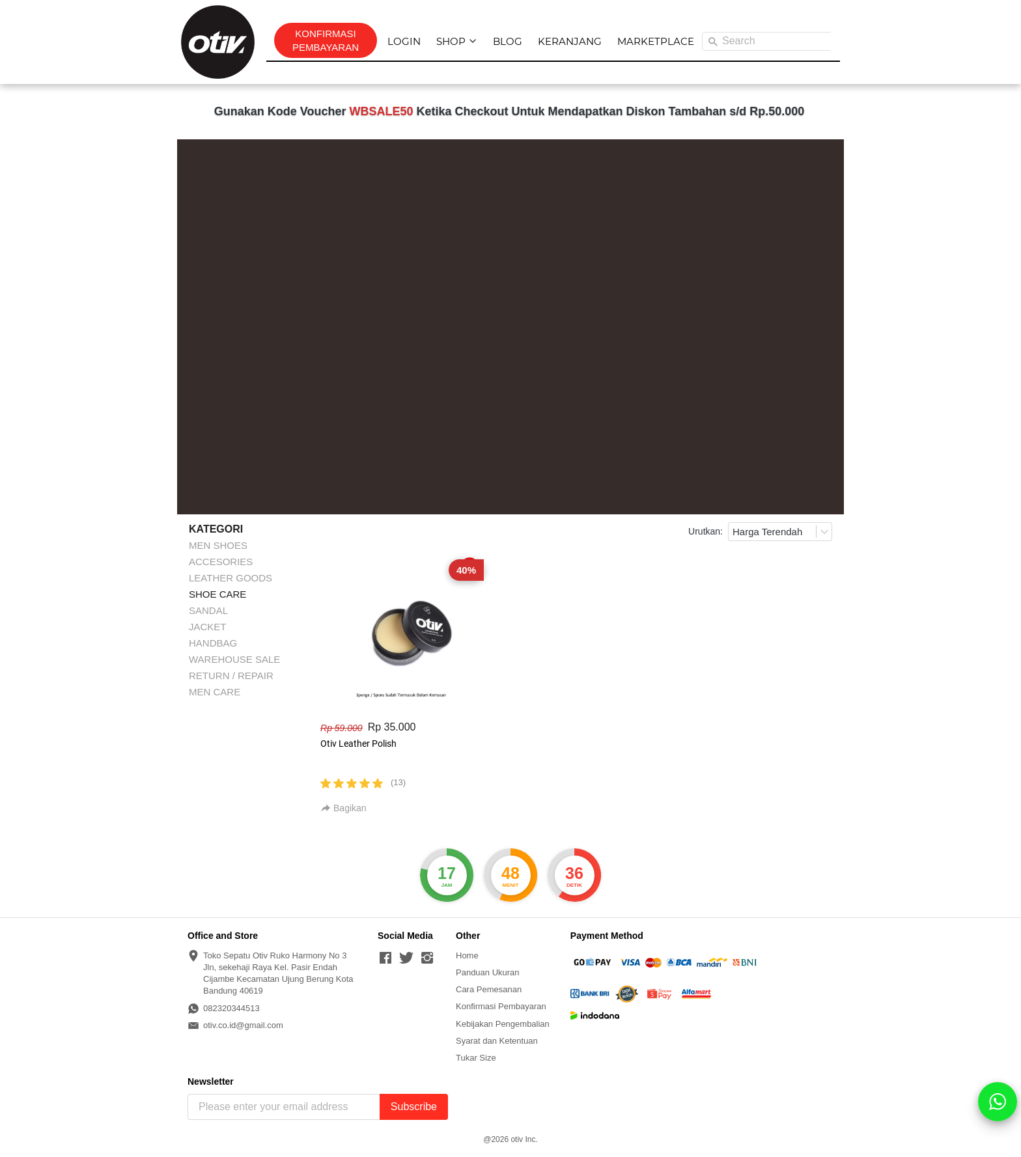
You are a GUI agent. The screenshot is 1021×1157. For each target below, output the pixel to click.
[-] (385, 958)
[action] (997, 1101)
